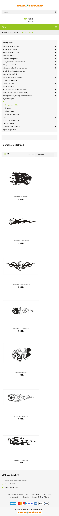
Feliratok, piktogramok (29, 59)
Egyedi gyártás (47, 494)
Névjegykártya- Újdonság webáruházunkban (29, 96)
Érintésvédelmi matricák (29, 53)
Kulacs (29, 117)
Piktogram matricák (29, 65)
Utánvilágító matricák (10, 80)
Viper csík (8, 108)
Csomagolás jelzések (10, 74)
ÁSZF (27, 494)
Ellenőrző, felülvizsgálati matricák (14, 71)
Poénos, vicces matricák (11, 120)
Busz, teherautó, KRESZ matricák (29, 62)
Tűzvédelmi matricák (29, 49)
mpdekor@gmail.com (11, 487)
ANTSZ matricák (29, 56)
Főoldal (4, 32)
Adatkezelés (14, 497)
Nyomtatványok (8, 99)
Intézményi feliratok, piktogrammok (29, 68)
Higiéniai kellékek (8, 86)
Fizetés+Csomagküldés (15, 494)
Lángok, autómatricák (12, 114)
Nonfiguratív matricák (12, 105)
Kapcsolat (35, 494)
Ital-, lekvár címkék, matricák (29, 77)
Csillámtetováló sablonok (29, 126)
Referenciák (25, 497)
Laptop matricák (8, 123)
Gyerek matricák (29, 83)
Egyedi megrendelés (9, 130)
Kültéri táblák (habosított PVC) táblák (29, 90)
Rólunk (46, 497)
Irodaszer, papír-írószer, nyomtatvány (29, 93)
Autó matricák (14, 32)
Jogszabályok (36, 497)
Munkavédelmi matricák (29, 46)
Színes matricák (10, 111)
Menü (29, 27)
